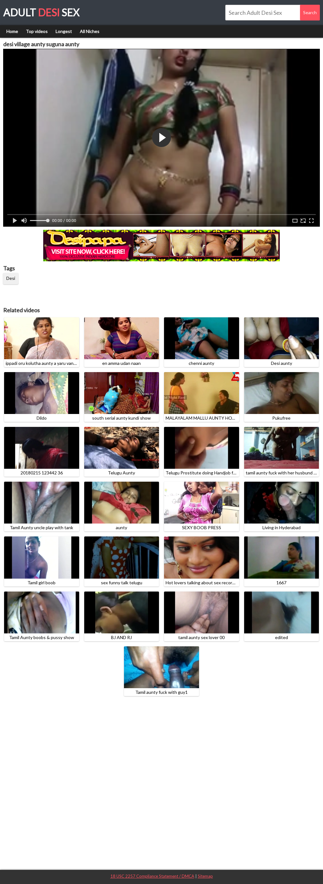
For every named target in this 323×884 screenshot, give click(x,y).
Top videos (37, 31)
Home (12, 31)
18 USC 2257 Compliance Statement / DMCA (152, 876)
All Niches (89, 31)
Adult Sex (41, 12)
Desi (10, 278)
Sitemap (205, 876)
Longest (64, 31)
